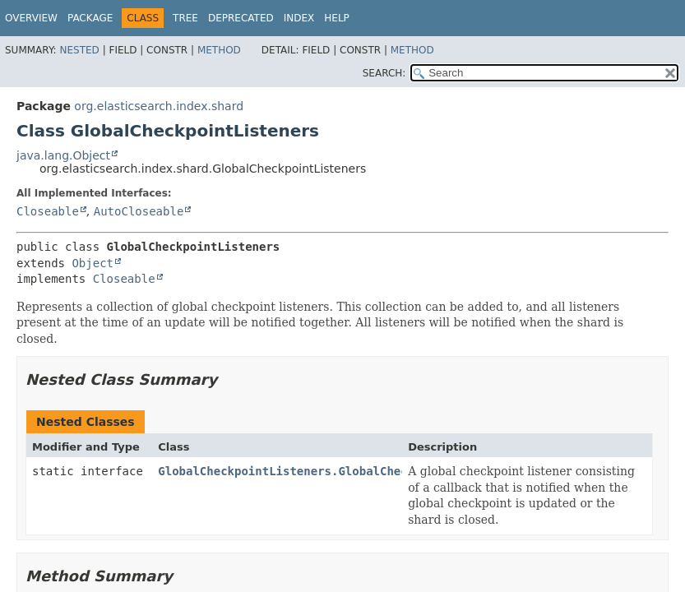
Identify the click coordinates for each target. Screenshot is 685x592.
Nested (79, 50)
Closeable (47, 211)
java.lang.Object (63, 155)
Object (92, 263)
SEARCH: (384, 73)
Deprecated (241, 18)
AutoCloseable (139, 211)
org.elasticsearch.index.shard (158, 106)
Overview (31, 18)
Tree (185, 18)
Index (299, 18)
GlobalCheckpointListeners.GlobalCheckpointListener (331, 471)
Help (336, 18)
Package (90, 18)
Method (219, 50)
